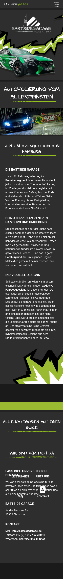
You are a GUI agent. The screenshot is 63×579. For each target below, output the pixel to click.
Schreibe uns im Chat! (32, 539)
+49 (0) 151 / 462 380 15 (30, 535)
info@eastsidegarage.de (27, 531)
